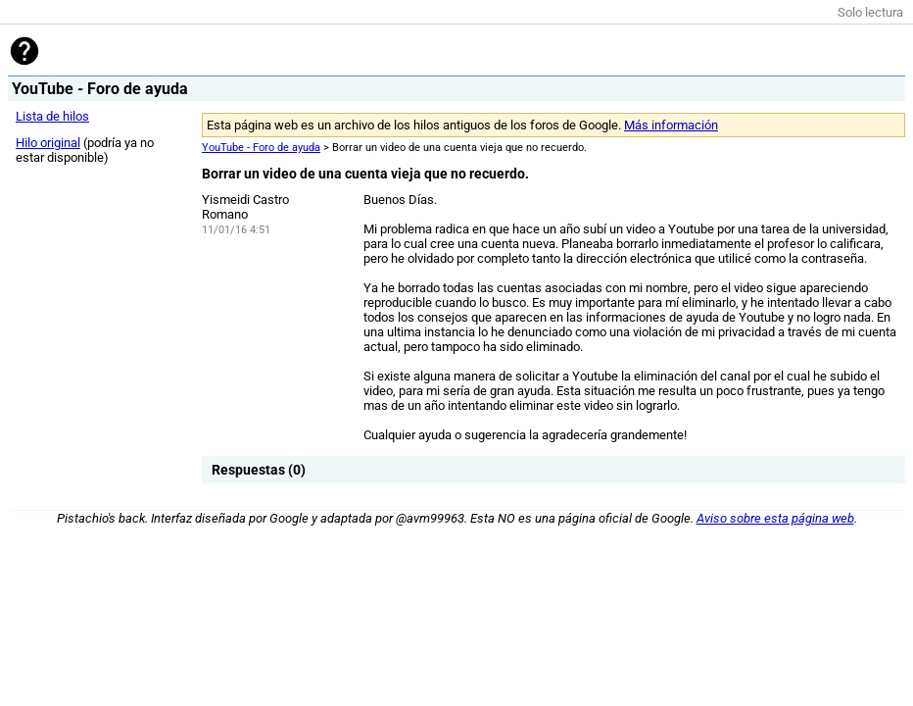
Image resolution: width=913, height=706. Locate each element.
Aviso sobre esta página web (775, 518)
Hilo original (48, 142)
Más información (671, 125)
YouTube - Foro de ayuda (261, 147)
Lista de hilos (52, 116)
